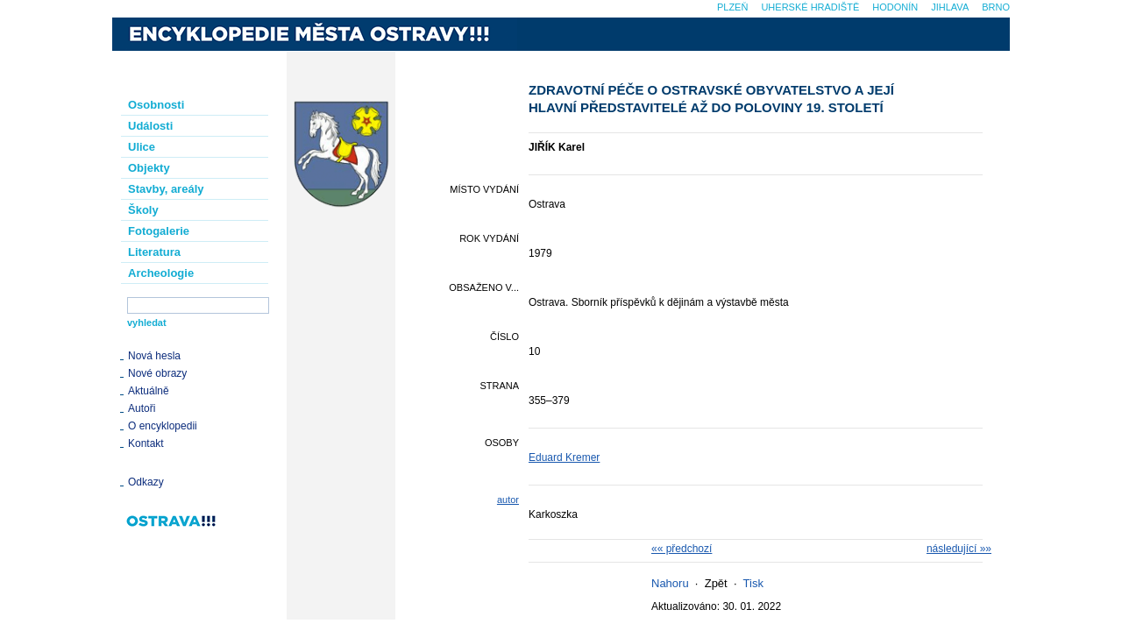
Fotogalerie (158, 231)
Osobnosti (156, 104)
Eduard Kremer (564, 457)
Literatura (154, 252)
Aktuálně (148, 391)
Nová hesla (154, 356)
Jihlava (950, 7)
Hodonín (895, 7)
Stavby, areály (165, 188)
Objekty (149, 167)
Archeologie (161, 273)
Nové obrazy (157, 373)
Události (150, 125)
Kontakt (146, 443)
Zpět (716, 583)
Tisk (753, 583)
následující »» (959, 548)
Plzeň (732, 7)
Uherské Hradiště (810, 7)
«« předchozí (681, 548)
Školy (143, 209)
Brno (996, 7)
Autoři (141, 408)
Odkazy (146, 482)
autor (508, 499)
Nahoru (670, 583)
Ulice (141, 146)
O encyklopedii (162, 426)
